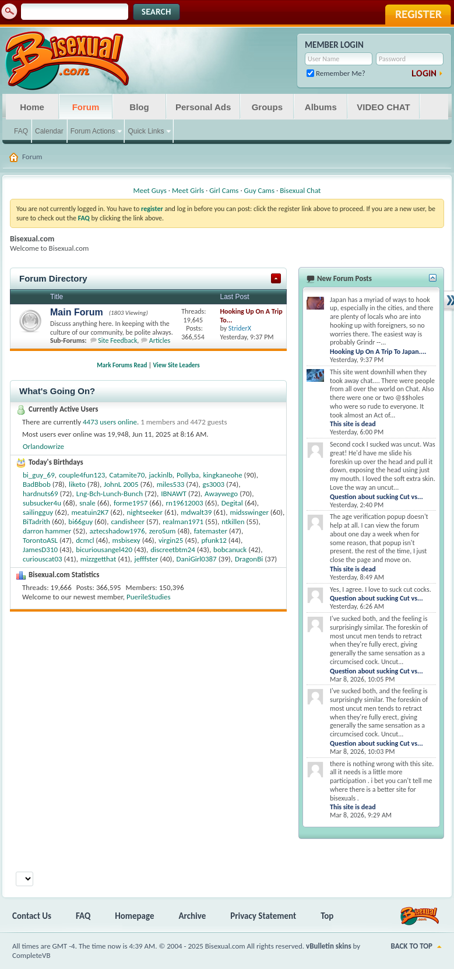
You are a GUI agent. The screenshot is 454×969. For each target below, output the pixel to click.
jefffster (147, 558)
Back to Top (411, 946)
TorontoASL (40, 540)
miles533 (171, 484)
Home (32, 107)
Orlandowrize (43, 446)
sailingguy (38, 512)
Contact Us (31, 916)
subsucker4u (42, 502)
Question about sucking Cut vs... (376, 497)
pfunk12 (213, 540)
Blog (139, 107)
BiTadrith (36, 521)
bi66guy (80, 521)
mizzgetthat (98, 558)
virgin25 (171, 540)
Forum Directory (53, 278)
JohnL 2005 (121, 484)
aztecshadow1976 (117, 530)
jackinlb (160, 475)
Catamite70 (127, 475)
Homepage (134, 916)
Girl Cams (223, 190)
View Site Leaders (176, 365)
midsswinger (249, 512)
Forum (86, 107)
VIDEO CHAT (383, 107)
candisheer (128, 521)
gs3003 (214, 484)
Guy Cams (259, 190)
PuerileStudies (148, 596)
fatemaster (210, 530)
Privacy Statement (263, 916)
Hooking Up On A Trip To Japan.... (378, 351)
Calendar (49, 131)
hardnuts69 (40, 493)
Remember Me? (336, 73)
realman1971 (183, 521)
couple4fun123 (82, 475)
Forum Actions (93, 131)
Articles (159, 340)
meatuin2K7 (89, 512)
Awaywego (221, 493)
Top (327, 916)
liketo (77, 484)
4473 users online (110, 421)
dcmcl (85, 540)
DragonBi (249, 558)
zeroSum (162, 530)
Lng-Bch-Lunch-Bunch (109, 493)
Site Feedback (117, 340)
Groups (267, 107)
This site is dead (353, 424)
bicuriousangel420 (104, 549)
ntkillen (232, 521)
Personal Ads (203, 107)
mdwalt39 (196, 512)
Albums (321, 107)
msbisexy (126, 540)
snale (87, 502)
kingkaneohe (222, 475)
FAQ (21, 131)
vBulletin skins (328, 946)
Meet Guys (150, 190)
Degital (232, 502)
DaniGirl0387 (197, 558)
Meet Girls (188, 190)
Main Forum (76, 312)
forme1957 (130, 502)
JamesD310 (40, 549)
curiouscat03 (42, 558)
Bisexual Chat (300, 190)
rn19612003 (184, 502)
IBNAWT (173, 493)
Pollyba (188, 475)
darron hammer (47, 530)
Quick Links (146, 131)
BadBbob (37, 484)
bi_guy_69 (39, 475)
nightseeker (144, 512)
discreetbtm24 (172, 549)
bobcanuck (230, 549)
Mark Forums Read (122, 365)
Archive (192, 916)
